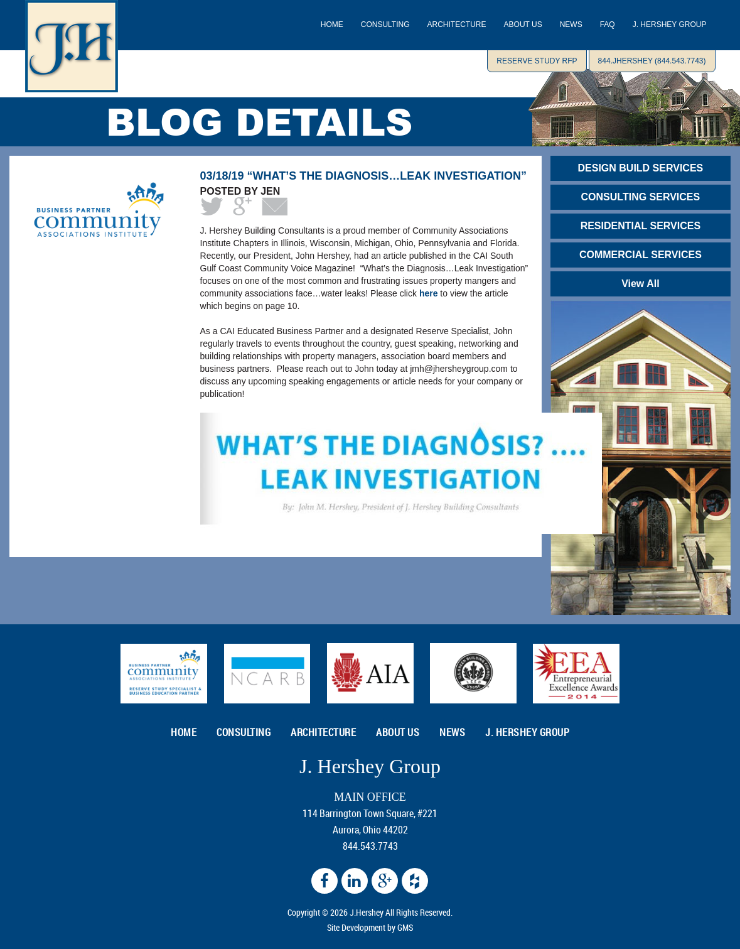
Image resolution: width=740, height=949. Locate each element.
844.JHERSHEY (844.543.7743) (652, 61)
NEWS (571, 24)
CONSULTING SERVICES (640, 197)
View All (640, 283)
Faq (607, 24)
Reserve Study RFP (536, 61)
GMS (405, 927)
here (428, 293)
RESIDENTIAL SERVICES (640, 225)
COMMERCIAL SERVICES (640, 254)
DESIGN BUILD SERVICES (641, 168)
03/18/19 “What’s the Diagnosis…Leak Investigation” (363, 176)
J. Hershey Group (670, 24)
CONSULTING (385, 24)
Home (332, 24)
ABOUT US (523, 24)
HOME (183, 732)
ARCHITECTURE (456, 24)
